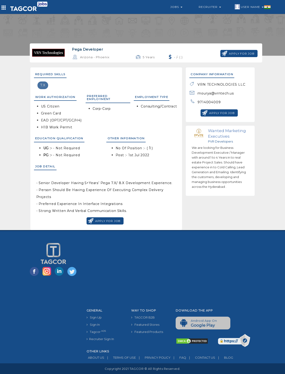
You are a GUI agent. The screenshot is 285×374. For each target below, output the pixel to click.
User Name (253, 6)
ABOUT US (95, 357)
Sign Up (94, 317)
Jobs (176, 7)
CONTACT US (200, 357)
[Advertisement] (172, 271)
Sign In (93, 324)
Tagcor (96, 332)
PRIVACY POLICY (153, 357)
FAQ (178, 357)
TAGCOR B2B (143, 317)
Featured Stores (145, 324)
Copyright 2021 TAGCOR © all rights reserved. (142, 369)
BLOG (224, 357)
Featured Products (147, 332)
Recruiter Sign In (100, 339)
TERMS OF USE (120, 357)
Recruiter (210, 7)
